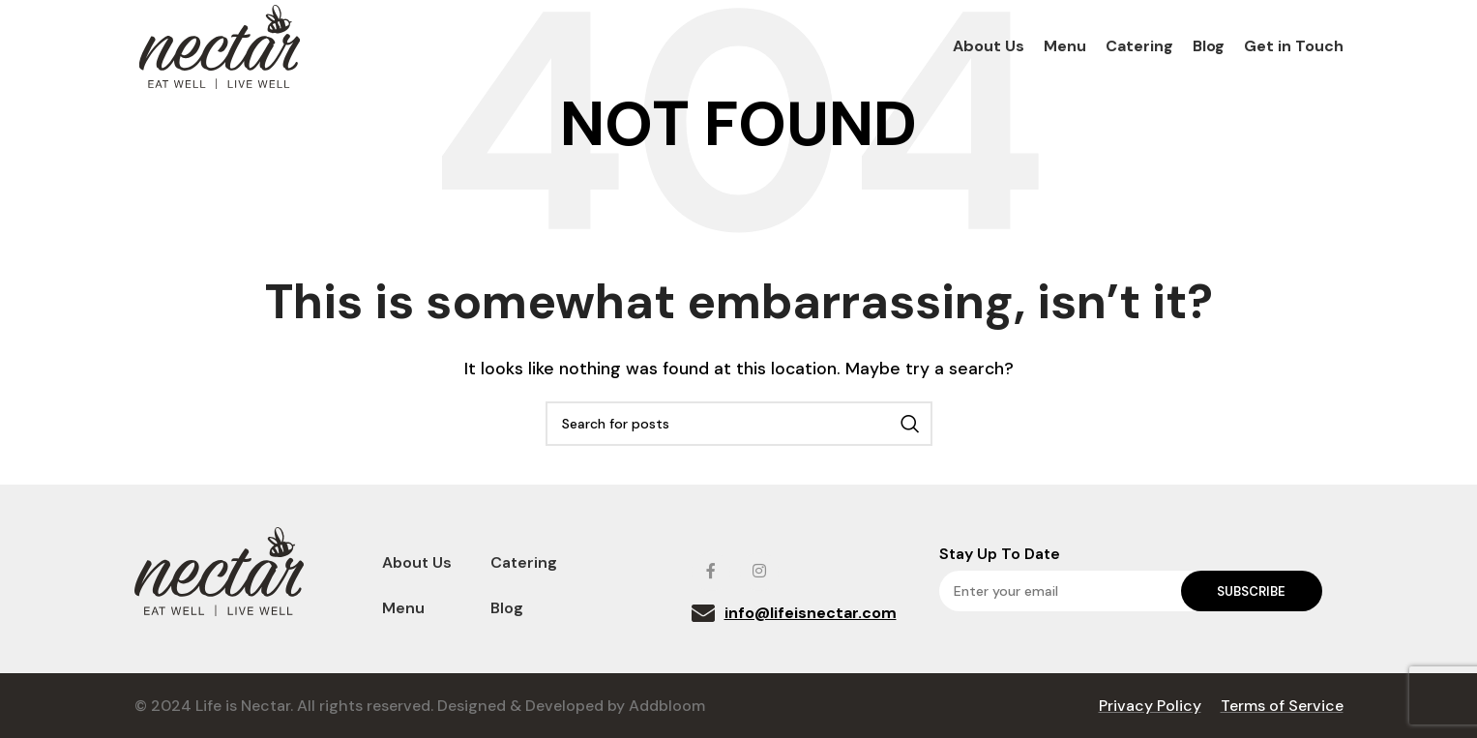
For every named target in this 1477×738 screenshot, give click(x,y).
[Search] (739, 423)
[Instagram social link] (759, 571)
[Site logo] (219, 49)
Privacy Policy (1150, 705)
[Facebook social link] (711, 571)
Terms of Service (1282, 705)
